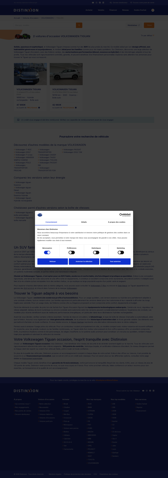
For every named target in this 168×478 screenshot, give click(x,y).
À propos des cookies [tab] (116, 222)
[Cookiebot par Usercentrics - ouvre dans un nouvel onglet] (121, 215)
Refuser (53, 261)
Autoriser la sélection (84, 261)
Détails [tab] (84, 222)
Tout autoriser (115, 261)
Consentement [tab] (51, 222)
